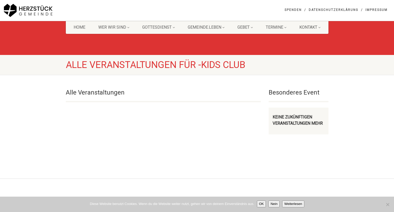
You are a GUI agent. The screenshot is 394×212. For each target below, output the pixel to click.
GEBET (245, 27)
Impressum (376, 10)
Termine (276, 27)
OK (261, 204)
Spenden (293, 10)
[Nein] (387, 204)
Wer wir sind (113, 27)
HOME (79, 27)
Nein (273, 204)
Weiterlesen (293, 204)
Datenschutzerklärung (333, 10)
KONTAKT (309, 27)
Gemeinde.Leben (206, 27)
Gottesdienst (158, 27)
